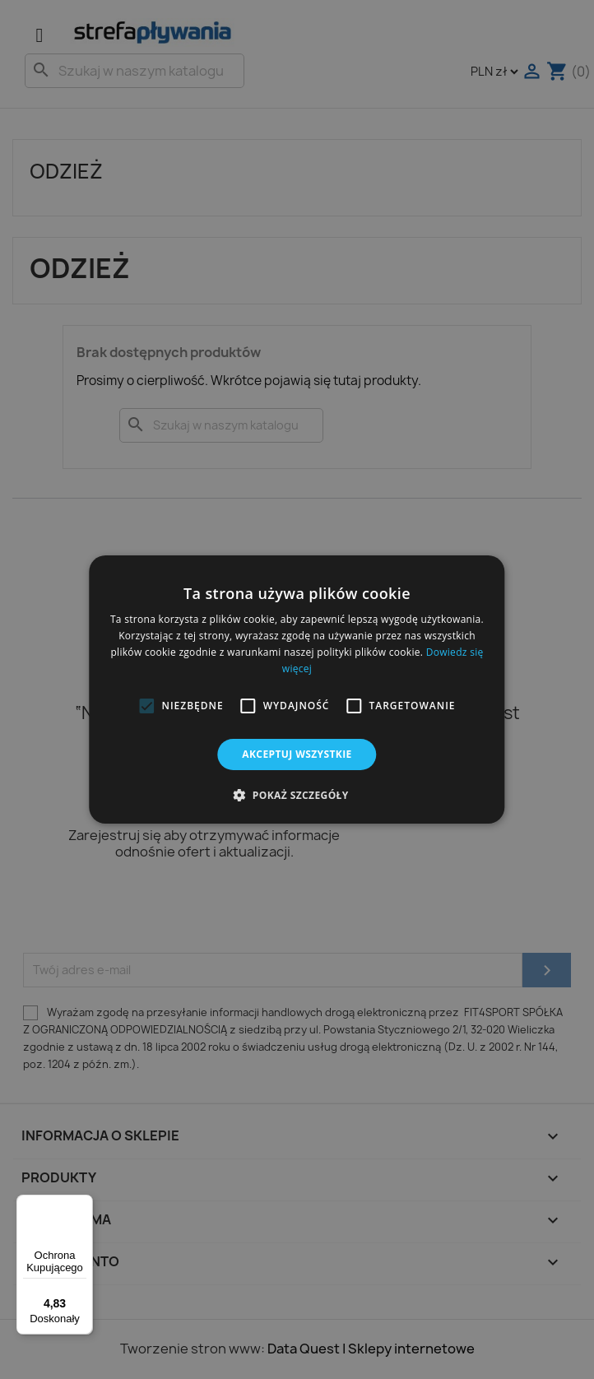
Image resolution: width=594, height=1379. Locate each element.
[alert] (297, 689)
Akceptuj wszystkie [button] (296, 754)
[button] (146, 706)
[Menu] (83, 1204)
